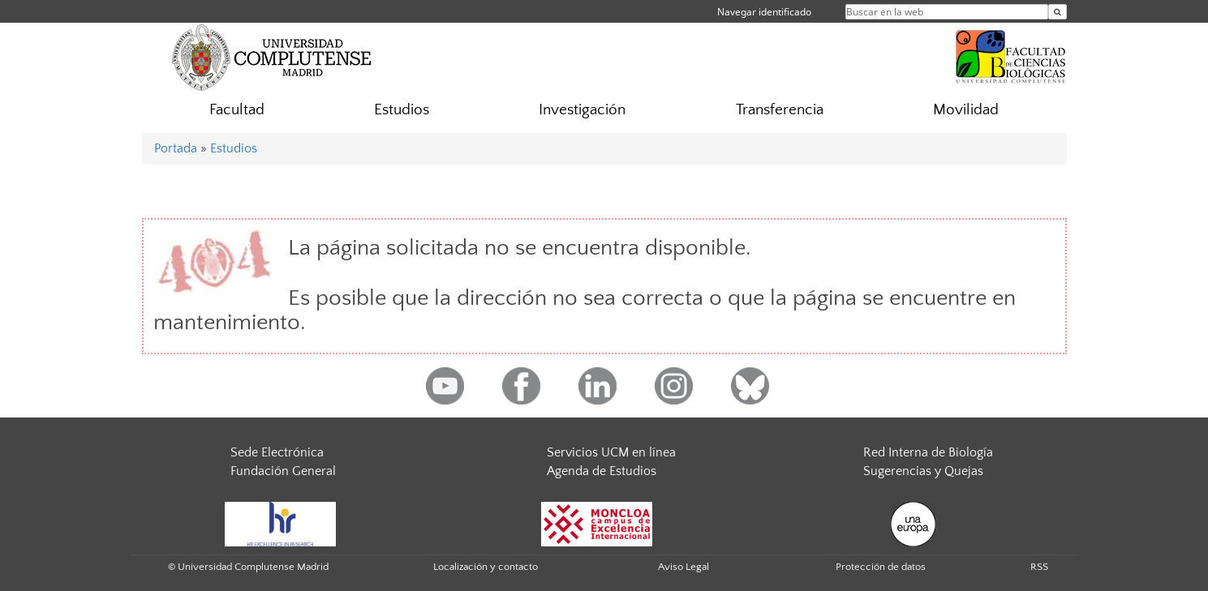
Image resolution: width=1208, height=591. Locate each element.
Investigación (582, 109)
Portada (175, 148)
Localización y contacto (485, 566)
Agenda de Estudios (601, 471)
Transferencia (779, 109)
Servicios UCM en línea (611, 452)
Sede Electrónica (277, 452)
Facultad (236, 109)
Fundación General (283, 471)
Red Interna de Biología (928, 452)
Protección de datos (881, 566)
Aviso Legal (683, 566)
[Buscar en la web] (1057, 11)
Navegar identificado (764, 12)
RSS (1039, 566)
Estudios (401, 109)
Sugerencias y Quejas (923, 471)
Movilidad (966, 109)
